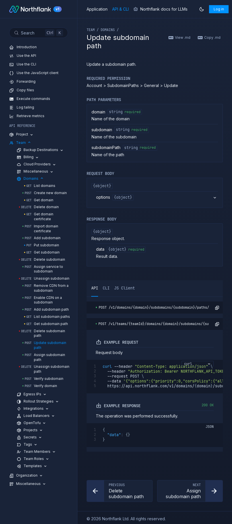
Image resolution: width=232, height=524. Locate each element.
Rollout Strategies (38, 401)
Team (20, 142)
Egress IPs (32, 394)
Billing (28, 157)
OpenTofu (31, 423)
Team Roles (33, 459)
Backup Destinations (40, 150)
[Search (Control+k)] (38, 33)
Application (97, 9)
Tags (27, 444)
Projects (30, 430)
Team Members (36, 451)
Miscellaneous (35, 171)
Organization (26, 475)
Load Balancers (36, 415)
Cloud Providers (36, 164)
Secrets (29, 437)
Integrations (33, 408)
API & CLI (120, 9)
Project (21, 134)
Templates (32, 466)
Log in (219, 9)
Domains (30, 178)
